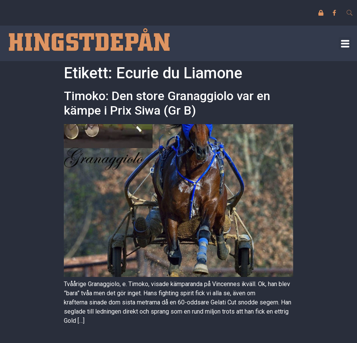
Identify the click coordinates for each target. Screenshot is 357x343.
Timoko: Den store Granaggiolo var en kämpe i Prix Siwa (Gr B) (167, 103)
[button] (345, 43)
